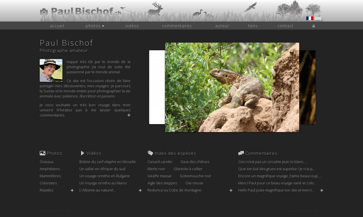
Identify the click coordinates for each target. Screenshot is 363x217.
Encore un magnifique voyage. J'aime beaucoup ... (279, 175)
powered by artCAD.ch (305, 210)
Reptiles (46, 190)
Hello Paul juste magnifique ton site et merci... (276, 190)
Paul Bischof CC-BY (55, 210)
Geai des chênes (195, 161)
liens (253, 25)
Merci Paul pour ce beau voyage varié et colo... (277, 182)
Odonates (48, 182)
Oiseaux (47, 161)
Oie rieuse (194, 182)
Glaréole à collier (188, 168)
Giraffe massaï (159, 175)
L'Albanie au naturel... (97, 190)
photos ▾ (95, 25)
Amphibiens (50, 168)
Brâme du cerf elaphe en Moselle (107, 161)
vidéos (132, 25)
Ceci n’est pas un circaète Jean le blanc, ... (273, 161)
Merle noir (156, 168)
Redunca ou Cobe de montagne (174, 190)
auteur (222, 25)
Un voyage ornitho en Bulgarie (104, 175)
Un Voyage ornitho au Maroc (103, 182)
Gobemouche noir (195, 175)
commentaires (177, 25)
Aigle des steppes (162, 182)
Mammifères (50, 175)
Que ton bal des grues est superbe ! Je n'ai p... (276, 168)
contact (286, 25)
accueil (57, 25)
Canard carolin (159, 161)
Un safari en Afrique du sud (102, 168)
